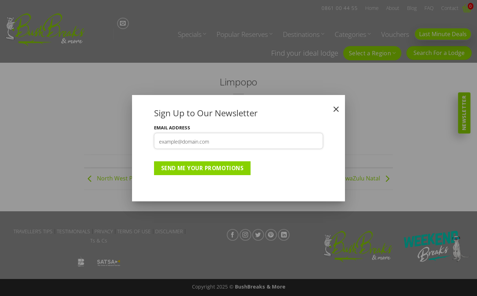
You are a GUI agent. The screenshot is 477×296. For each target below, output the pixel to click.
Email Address (172, 127)
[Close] (336, 109)
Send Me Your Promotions (202, 168)
